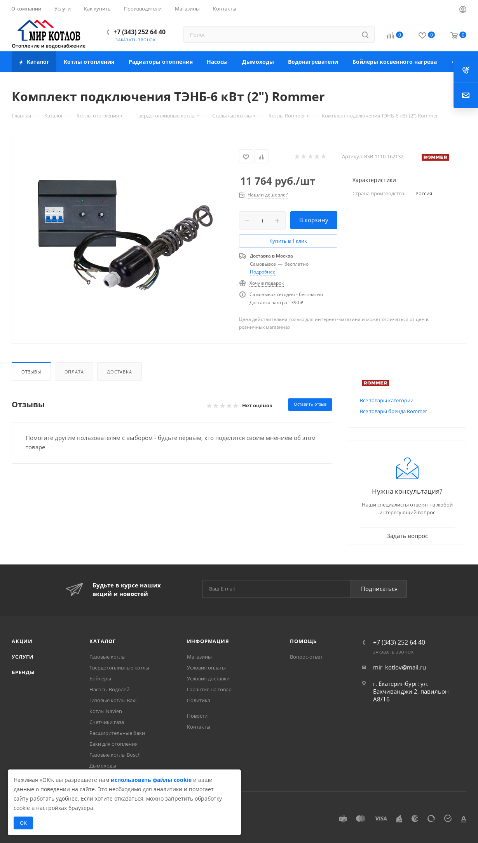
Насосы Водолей (109, 689)
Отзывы (31, 372)
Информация (208, 641)
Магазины (199, 656)
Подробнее (263, 271)
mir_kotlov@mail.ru (399, 667)
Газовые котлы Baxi (112, 700)
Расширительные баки (117, 732)
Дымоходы (102, 765)
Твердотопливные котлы (119, 667)
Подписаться (379, 588)
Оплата (74, 372)
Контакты (198, 726)
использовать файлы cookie (151, 779)
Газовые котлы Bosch (115, 754)
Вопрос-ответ (306, 656)
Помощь (303, 641)
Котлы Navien (105, 711)
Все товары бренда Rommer (393, 411)
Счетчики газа (106, 722)
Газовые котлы (107, 656)
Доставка (119, 372)
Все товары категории (386, 400)
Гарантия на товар (209, 689)
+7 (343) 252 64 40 (139, 32)
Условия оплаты (206, 667)
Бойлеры (100, 678)
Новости (197, 715)
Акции (22, 641)
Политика (198, 700)
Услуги (23, 656)
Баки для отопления (113, 743)
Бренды (23, 672)
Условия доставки (208, 678)
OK (23, 822)
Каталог (102, 641)
